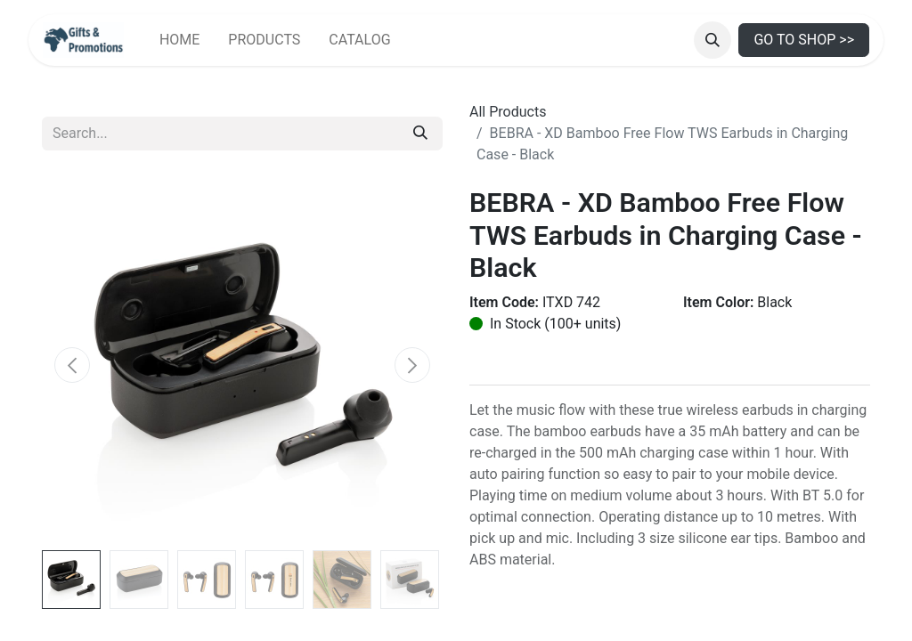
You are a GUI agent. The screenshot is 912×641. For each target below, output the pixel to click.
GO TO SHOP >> (803, 39)
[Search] (420, 133)
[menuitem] (179, 40)
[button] (712, 40)
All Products (507, 111)
